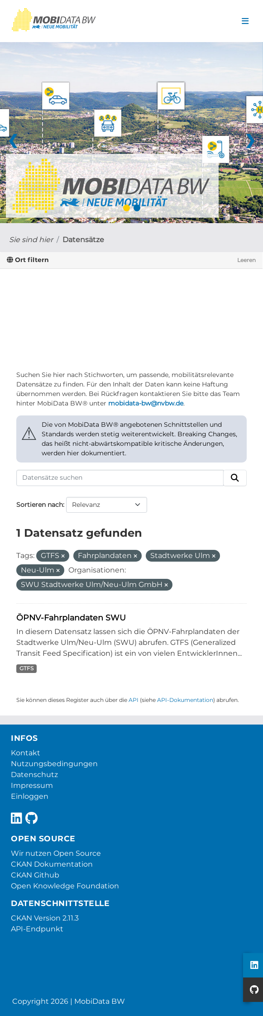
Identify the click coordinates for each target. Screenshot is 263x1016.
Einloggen (29, 796)
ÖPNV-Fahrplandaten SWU (71, 617)
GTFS (26, 668)
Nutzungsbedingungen (54, 763)
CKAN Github (35, 875)
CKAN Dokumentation (52, 864)
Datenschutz (34, 774)
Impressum (32, 785)
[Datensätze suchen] (120, 478)
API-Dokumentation (185, 699)
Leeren (246, 260)
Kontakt (25, 753)
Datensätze (83, 239)
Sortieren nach (39, 505)
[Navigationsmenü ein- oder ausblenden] (245, 21)
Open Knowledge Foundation (65, 886)
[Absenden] (235, 478)
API (134, 699)
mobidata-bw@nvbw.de (145, 403)
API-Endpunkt (37, 929)
